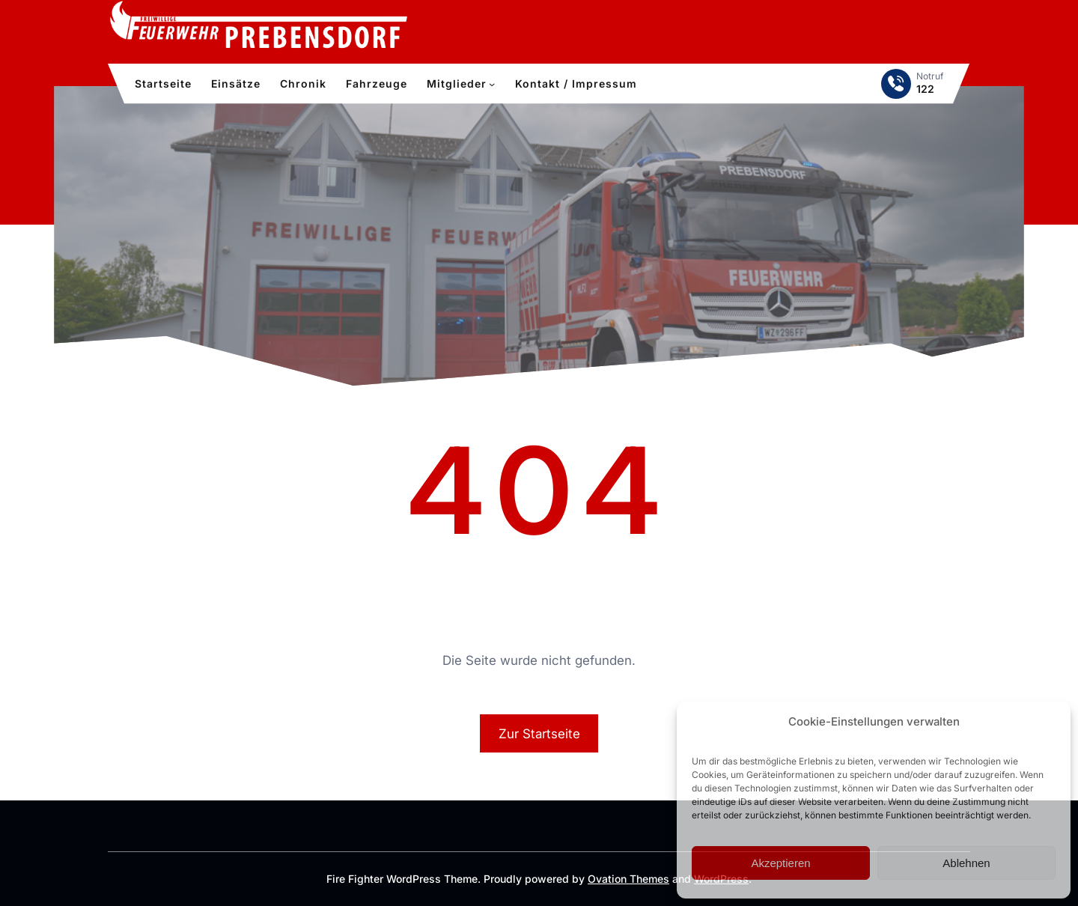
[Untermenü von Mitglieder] (492, 84)
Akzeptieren (780, 863)
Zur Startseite (539, 733)
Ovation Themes (628, 878)
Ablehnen (966, 863)
